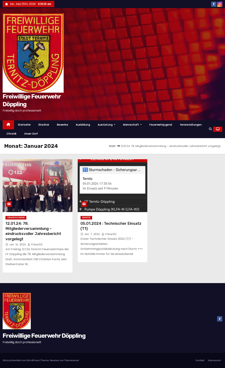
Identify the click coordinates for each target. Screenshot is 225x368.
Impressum (214, 360)
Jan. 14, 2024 (18, 244)
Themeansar (71, 360)
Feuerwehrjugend (160, 124)
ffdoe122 (35, 244)
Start (112, 146)
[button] (210, 129)
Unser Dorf (31, 133)
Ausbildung (83, 124)
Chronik (12, 133)
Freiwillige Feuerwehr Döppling (44, 335)
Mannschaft (132, 124)
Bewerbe (62, 124)
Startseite (24, 124)
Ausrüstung (106, 124)
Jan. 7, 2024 (92, 234)
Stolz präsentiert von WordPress (21, 360)
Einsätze (43, 124)
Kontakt (200, 360)
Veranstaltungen (191, 124)
